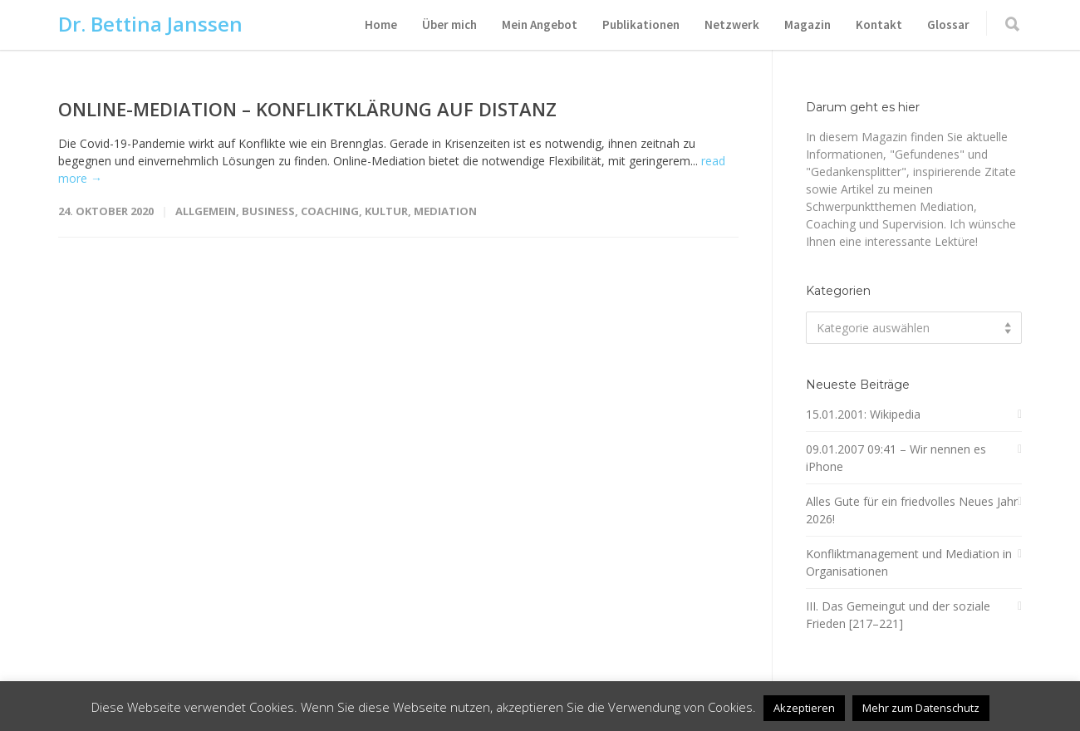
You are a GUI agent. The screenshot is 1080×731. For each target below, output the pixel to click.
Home (381, 24)
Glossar (948, 24)
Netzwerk (731, 24)
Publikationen (641, 24)
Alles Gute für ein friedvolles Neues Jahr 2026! (912, 510)
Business (268, 211)
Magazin (807, 24)
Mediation (445, 211)
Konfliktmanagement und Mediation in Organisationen (909, 562)
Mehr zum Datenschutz (920, 707)
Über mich (449, 24)
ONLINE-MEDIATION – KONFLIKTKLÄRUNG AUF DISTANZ (307, 108)
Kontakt (879, 24)
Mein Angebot (539, 24)
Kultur (386, 211)
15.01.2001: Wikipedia (863, 414)
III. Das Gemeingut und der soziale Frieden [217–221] (898, 614)
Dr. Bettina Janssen (150, 23)
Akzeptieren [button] (804, 707)
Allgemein (205, 211)
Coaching (330, 211)
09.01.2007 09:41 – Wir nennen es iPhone (896, 457)
